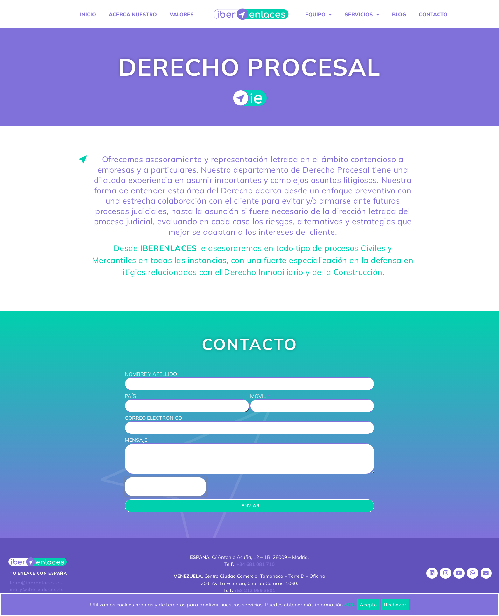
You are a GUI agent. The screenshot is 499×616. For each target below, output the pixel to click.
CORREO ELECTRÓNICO (153, 418)
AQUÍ (350, 604)
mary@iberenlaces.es (37, 589)
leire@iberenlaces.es (36, 582)
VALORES (182, 14)
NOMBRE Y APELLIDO (151, 374)
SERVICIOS (362, 14)
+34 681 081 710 (255, 564)
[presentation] (165, 486)
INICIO (88, 14)
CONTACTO (433, 14)
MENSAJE (136, 440)
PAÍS (130, 396)
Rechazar (395, 604)
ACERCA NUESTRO (133, 14)
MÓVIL (258, 396)
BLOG (399, 14)
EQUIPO (318, 14)
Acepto (368, 604)
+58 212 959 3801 (254, 590)
